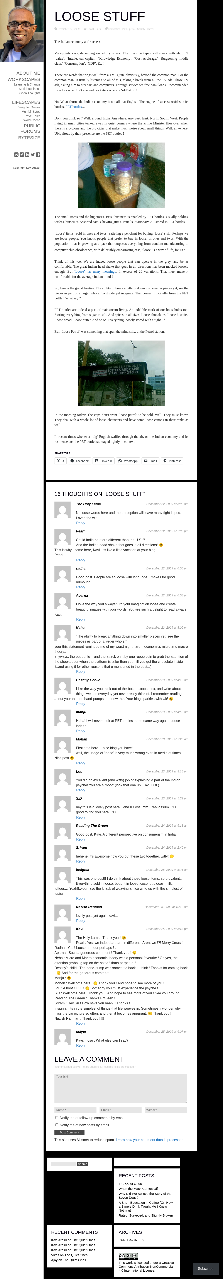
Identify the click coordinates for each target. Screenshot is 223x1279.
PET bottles (74, 107)
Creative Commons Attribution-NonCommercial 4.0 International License (146, 1266)
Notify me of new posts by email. (85, 1125)
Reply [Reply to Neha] (80, 671)
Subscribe (205, 1269)
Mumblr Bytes (31, 111)
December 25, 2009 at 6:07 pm (167, 1031)
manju (81, 712)
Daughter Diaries (28, 107)
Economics (114, 28)
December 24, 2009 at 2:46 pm (167, 847)
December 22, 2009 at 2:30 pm (167, 531)
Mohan (81, 739)
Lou (79, 771)
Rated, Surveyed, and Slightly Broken (146, 1215)
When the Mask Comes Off (138, 1188)
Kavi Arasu (59, 1240)
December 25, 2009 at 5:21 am (167, 869)
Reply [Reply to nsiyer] (80, 1045)
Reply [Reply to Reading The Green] (80, 839)
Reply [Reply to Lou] (80, 790)
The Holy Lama (88, 504)
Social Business (29, 89)
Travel (150, 28)
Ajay (54, 1260)
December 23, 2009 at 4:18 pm (167, 771)
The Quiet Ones (130, 1183)
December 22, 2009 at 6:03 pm (167, 595)
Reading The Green (92, 825)
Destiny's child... (89, 680)
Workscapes (23, 79)
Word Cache (31, 120)
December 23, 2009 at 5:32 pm (167, 798)
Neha (80, 627)
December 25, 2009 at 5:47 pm (167, 929)
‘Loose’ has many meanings (95, 271)
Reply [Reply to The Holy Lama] (80, 523)
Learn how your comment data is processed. (150, 1140)
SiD (79, 798)
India (124, 28)
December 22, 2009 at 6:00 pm (167, 568)
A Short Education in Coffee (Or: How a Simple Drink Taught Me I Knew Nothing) (146, 1206)
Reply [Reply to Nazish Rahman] (80, 921)
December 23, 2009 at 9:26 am (167, 739)
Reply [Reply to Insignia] (80, 898)
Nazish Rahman (89, 907)
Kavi (79, 929)
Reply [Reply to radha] (80, 587)
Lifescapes (26, 102)
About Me (28, 73)
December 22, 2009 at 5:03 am (167, 504)
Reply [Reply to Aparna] (80, 619)
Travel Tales (32, 116)
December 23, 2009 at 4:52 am (167, 712)
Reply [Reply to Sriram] (80, 861)
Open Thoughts (29, 93)
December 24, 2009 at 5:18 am (167, 825)
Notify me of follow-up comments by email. (92, 1118)
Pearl (80, 531)
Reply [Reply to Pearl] (80, 560)
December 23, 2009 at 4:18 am (167, 680)
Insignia (82, 870)
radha (81, 568)
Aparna (82, 595)
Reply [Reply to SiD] (80, 817)
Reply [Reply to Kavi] (80, 1023)
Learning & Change (27, 84)
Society (141, 28)
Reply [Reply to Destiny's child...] (80, 704)
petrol (132, 28)
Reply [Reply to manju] (80, 731)
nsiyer (81, 1032)
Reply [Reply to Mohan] (80, 763)
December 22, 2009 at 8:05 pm (167, 627)
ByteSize (29, 137)
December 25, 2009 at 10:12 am (166, 907)
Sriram (81, 847)
